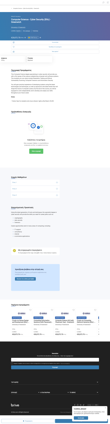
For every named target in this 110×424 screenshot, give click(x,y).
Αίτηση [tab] (73, 20)
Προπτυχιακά (14, 10)
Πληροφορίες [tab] (88, 20)
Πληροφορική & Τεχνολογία (27, 10)
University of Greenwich (18, 27)
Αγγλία (18, 31)
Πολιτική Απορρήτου (76, 343)
